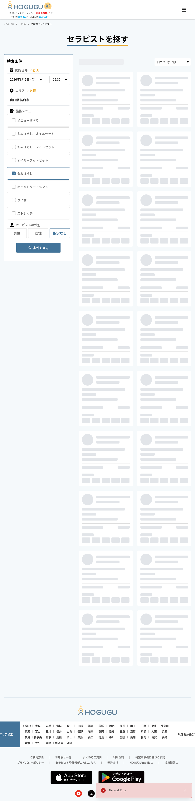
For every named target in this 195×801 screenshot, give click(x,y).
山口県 (22, 24)
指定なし (60, 233)
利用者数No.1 (43, 13)
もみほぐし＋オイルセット (35, 133)
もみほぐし (25, 173)
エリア (23, 90)
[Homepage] (30, 8)
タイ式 (22, 200)
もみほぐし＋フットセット (35, 147)
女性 (38, 233)
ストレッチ (25, 213)
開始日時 (24, 70)
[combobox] (173, 62)
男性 (16, 233)
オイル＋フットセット (32, 160)
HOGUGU (9, 24)
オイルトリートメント (32, 186)
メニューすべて (27, 120)
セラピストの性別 (25, 225)
